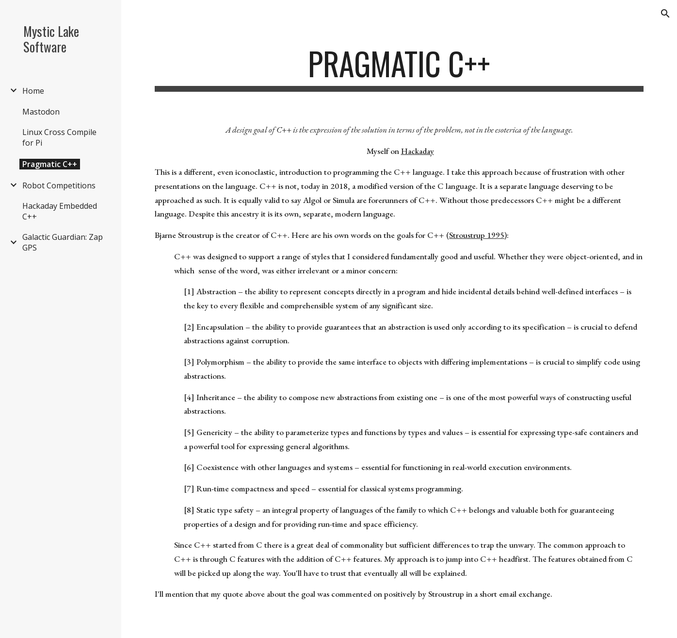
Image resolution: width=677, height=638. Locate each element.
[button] (665, 13)
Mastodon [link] (41, 111)
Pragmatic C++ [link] (49, 164)
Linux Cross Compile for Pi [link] (59, 137)
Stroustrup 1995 (476, 235)
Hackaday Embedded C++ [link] (59, 211)
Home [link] (33, 90)
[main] (399, 68)
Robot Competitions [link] (59, 185)
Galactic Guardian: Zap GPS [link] (62, 242)
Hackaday (417, 151)
